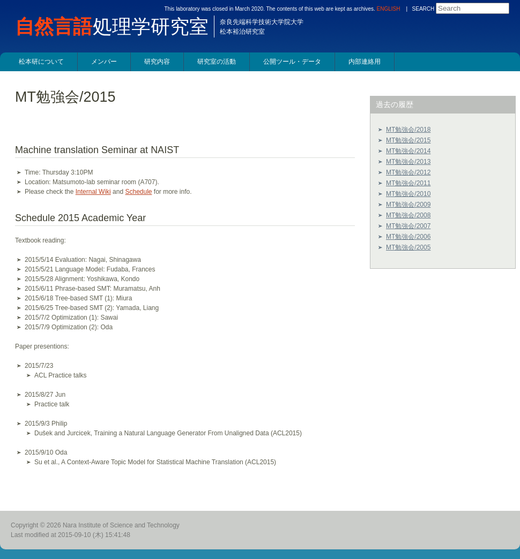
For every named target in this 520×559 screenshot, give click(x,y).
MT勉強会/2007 (408, 226)
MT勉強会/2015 (408, 140)
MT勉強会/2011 (408, 183)
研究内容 (157, 61)
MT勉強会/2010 (408, 194)
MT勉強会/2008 (408, 215)
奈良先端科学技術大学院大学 (261, 22)
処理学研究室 (117, 26)
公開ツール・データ (292, 61)
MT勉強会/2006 (408, 236)
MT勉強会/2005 (408, 247)
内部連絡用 (364, 61)
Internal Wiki (93, 191)
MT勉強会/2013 (408, 161)
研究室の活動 (216, 61)
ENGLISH (388, 9)
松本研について (41, 61)
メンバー (104, 61)
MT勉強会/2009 (408, 204)
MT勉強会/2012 (408, 172)
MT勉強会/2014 (408, 151)
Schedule (138, 191)
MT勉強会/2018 (408, 129)
